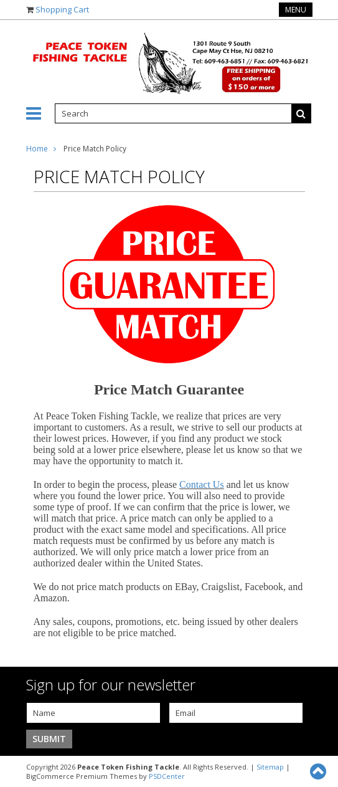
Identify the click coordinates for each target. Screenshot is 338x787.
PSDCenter (167, 776)
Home (37, 148)
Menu (295, 9)
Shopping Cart (62, 9)
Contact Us (201, 484)
